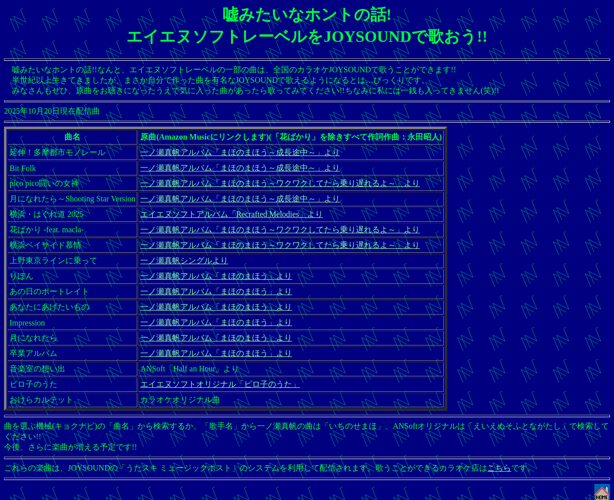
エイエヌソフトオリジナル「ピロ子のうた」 (220, 384)
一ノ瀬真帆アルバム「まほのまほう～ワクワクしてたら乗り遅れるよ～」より (280, 183)
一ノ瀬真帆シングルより (184, 260)
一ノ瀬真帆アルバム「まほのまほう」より (216, 276)
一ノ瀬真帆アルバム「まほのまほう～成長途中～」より (240, 152)
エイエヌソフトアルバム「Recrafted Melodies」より (231, 214)
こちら (499, 468)
